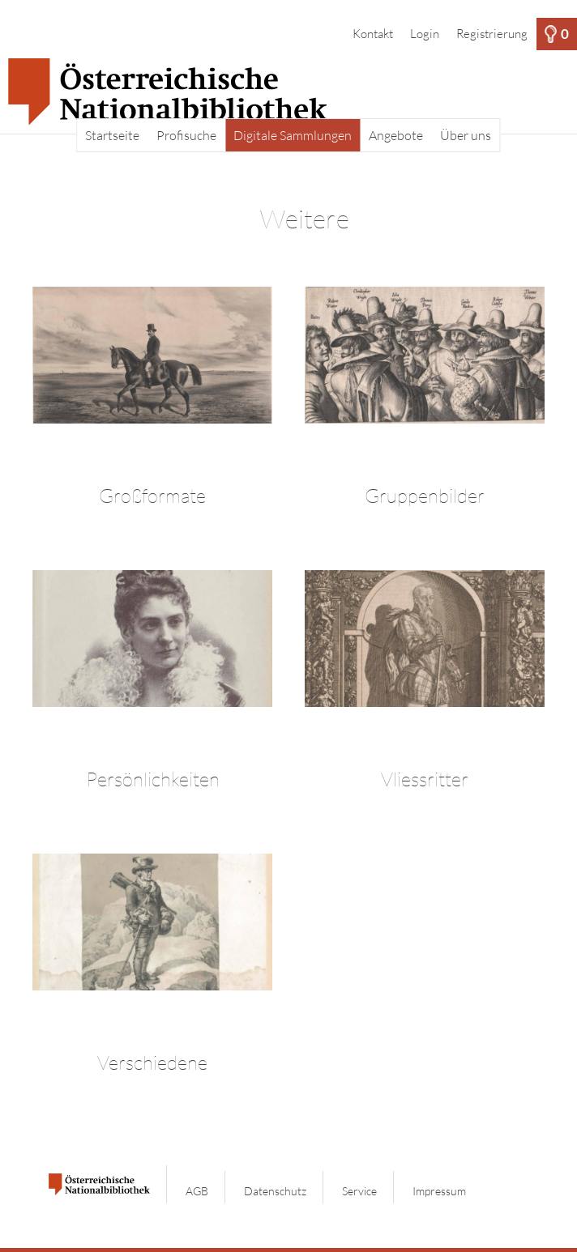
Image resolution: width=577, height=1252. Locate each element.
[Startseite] (288, 92)
